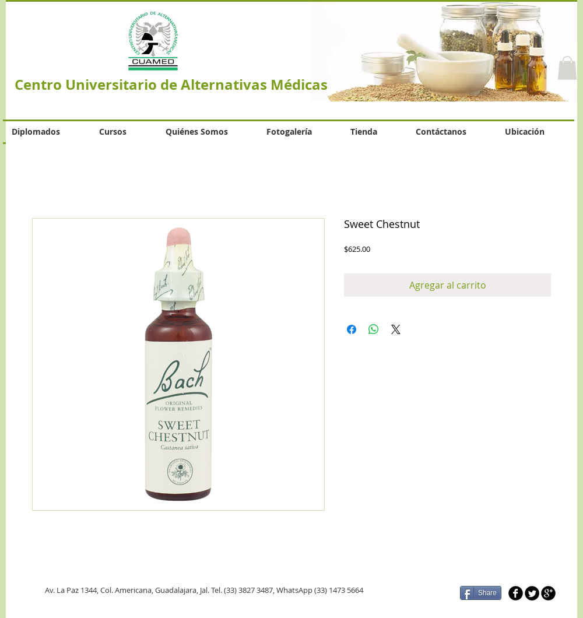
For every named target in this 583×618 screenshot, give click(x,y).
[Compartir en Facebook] (352, 329)
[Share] (480, 593)
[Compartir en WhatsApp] (374, 329)
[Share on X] (396, 329)
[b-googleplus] (548, 593)
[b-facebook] (515, 593)
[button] (567, 68)
